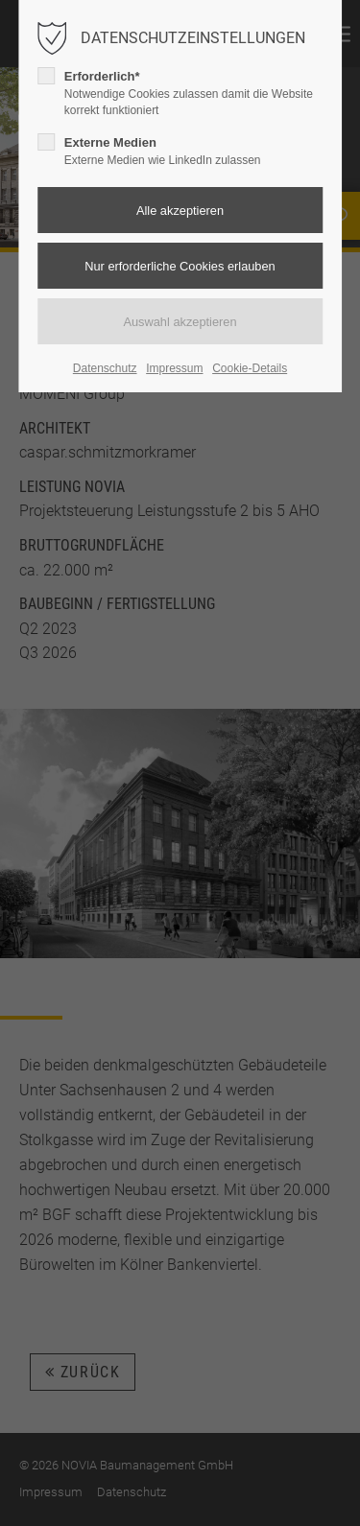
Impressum (174, 368)
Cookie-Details (249, 368)
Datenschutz (105, 368)
